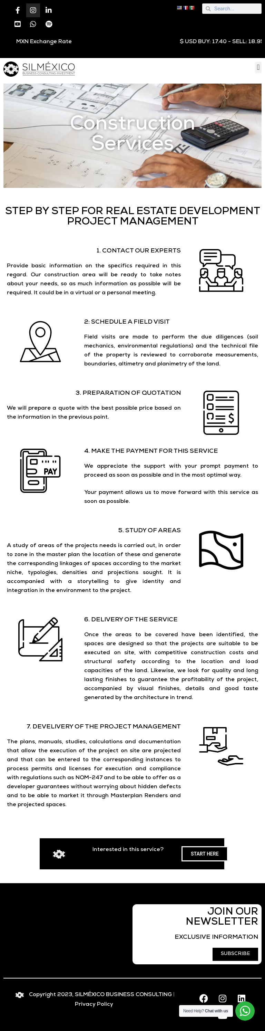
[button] (258, 67)
